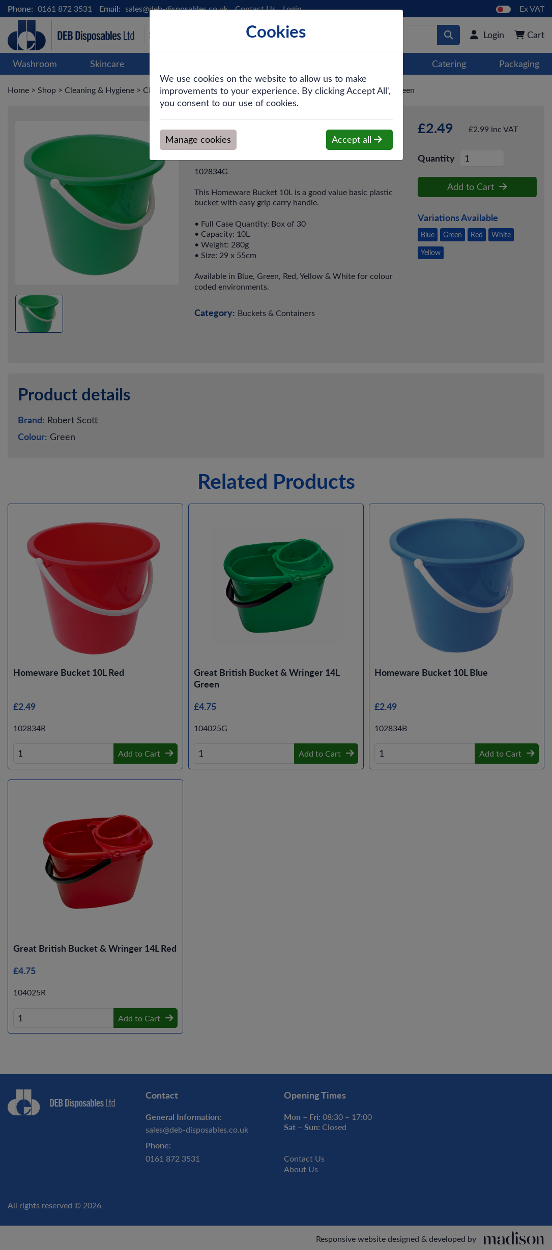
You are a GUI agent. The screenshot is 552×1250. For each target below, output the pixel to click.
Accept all (357, 139)
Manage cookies (198, 139)
